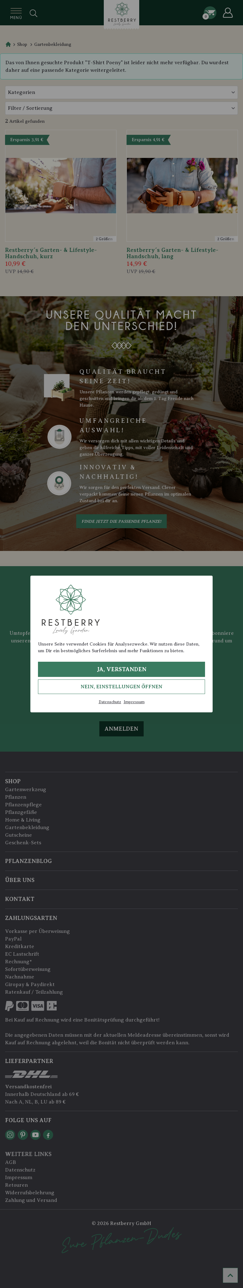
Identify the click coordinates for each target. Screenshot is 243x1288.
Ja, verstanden (121, 669)
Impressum (134, 702)
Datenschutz (110, 702)
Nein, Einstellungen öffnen (121, 687)
